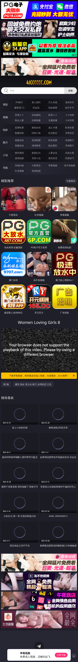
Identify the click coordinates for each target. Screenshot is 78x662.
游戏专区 (69, 102)
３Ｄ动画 (69, 114)
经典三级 (36, 132)
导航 (5, 167)
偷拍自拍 (36, 127)
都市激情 (19, 152)
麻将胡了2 (19, 107)
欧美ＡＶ (52, 114)
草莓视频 (52, 165)
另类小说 (36, 158)
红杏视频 (19, 170)
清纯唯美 (36, 145)
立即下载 (61, 654)
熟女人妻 (19, 120)
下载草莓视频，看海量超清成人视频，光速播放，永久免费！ (42, 376)
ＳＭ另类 (69, 120)
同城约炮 (19, 165)
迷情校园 (19, 158)
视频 (5, 117)
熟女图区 (52, 145)
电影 (5, 130)
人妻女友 (52, 152)
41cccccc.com (39, 82)
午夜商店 (36, 165)
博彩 (5, 104)
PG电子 (19, 102)
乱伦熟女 (52, 132)
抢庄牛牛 (69, 107)
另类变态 (69, 132)
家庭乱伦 (36, 152)
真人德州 (36, 102)
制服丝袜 (19, 132)
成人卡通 (52, 127)
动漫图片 (69, 140)
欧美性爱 (69, 127)
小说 (5, 155)
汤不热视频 (69, 165)
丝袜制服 (36, 120)
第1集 (6, 384)
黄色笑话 (52, 158)
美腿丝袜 (19, 145)
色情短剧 (36, 170)
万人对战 (52, 102)
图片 (5, 142)
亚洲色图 (36, 140)
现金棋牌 (52, 107)
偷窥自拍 (19, 140)
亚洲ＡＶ (19, 114)
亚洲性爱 (19, 127)
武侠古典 (69, 152)
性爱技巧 (69, 158)
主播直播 (52, 120)
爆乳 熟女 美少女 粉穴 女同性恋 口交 (33, 384)
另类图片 (69, 145)
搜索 (70, 90)
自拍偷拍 (36, 114)
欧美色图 (52, 140)
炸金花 (36, 107)
